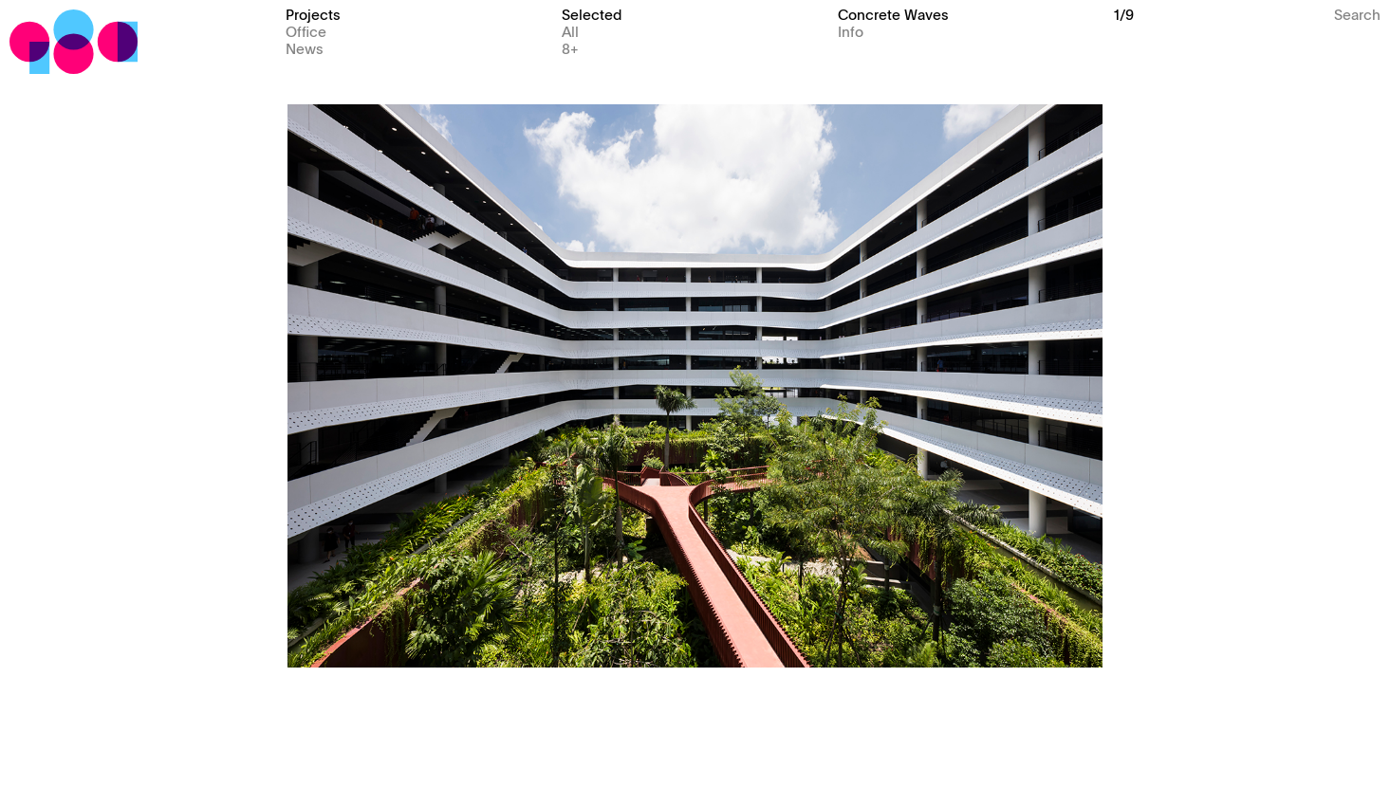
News (305, 48)
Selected (591, 14)
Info (850, 31)
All (570, 31)
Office (306, 31)
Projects (313, 14)
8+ (570, 48)
